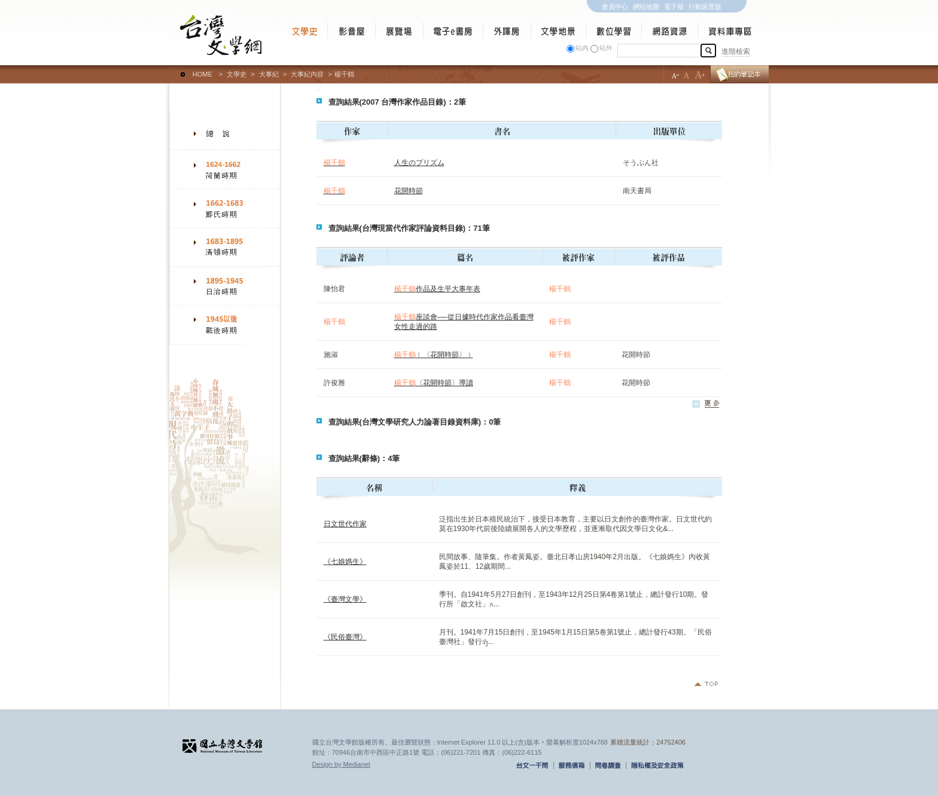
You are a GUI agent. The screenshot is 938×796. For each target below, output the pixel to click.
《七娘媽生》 (345, 561)
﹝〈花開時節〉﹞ (433, 354)
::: (172, 68)
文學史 (236, 74)
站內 (582, 47)
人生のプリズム (419, 162)
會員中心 (615, 6)
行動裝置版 (705, 6)
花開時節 (408, 191)
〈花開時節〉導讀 (433, 383)
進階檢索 (735, 51)
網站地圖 (646, 6)
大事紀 (269, 74)
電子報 (674, 6)
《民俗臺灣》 (345, 637)
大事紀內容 (307, 74)
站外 (606, 47)
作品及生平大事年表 (437, 289)
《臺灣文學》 (345, 599)
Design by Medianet (341, 764)
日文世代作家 (345, 524)
